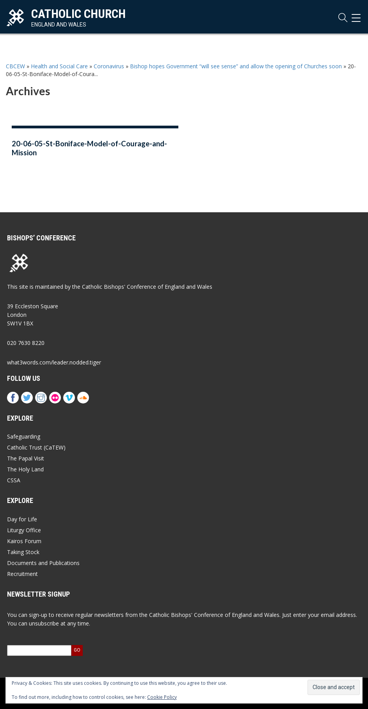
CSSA (13, 480)
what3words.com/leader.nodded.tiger (54, 362)
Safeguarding (23, 436)
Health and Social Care (59, 66)
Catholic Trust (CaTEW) (36, 447)
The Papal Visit (25, 458)
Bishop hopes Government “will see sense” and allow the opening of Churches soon (236, 66)
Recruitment (22, 574)
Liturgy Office (24, 530)
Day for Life (22, 519)
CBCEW (15, 66)
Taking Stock (23, 552)
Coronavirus (109, 66)
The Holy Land (25, 469)
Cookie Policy (162, 697)
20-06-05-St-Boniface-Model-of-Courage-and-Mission (89, 148)
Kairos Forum (24, 541)
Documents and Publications (43, 563)
